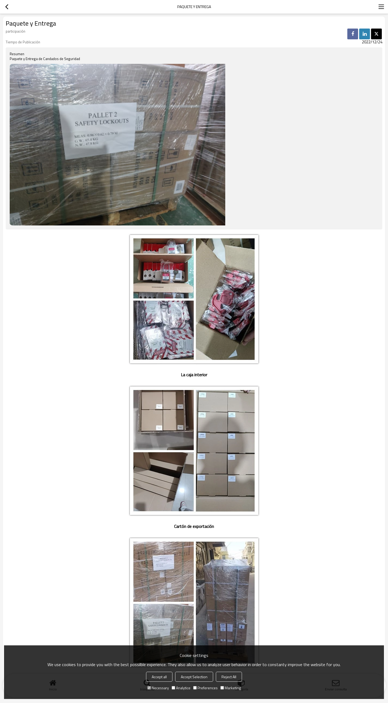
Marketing (230, 688)
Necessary (158, 688)
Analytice (181, 688)
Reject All (228, 677)
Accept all (159, 677)
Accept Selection (194, 677)
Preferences (205, 688)
